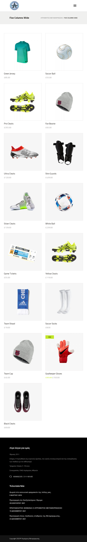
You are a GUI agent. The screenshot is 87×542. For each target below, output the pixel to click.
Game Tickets (10, 273)
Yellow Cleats (51, 273)
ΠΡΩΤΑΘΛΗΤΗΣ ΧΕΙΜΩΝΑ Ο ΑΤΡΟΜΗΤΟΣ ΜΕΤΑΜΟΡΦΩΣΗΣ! (36, 508)
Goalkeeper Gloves (53, 373)
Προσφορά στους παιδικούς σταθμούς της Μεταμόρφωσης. (35, 516)
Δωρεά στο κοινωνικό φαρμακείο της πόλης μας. (30, 492)
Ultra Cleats (9, 173)
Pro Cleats (8, 123)
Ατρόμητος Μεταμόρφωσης (52, 18)
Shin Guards (50, 173)
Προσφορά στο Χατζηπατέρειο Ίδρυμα (26, 500)
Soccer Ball (50, 73)
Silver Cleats (9, 223)
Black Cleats (9, 423)
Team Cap (8, 373)
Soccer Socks (51, 323)
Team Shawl (9, 323)
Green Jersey (9, 73)
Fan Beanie (50, 123)
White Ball (50, 223)
